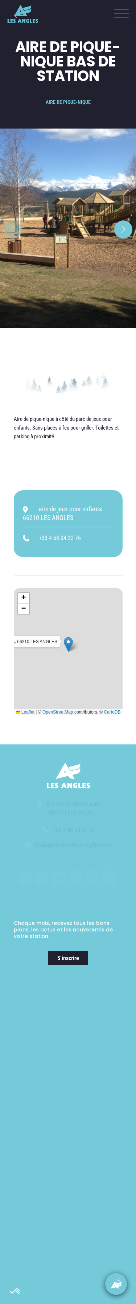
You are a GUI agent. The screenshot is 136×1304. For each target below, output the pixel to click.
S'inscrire (68, 958)
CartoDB (112, 712)
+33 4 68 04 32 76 (60, 538)
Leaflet (25, 712)
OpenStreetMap (57, 712)
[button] (15, 1291)
